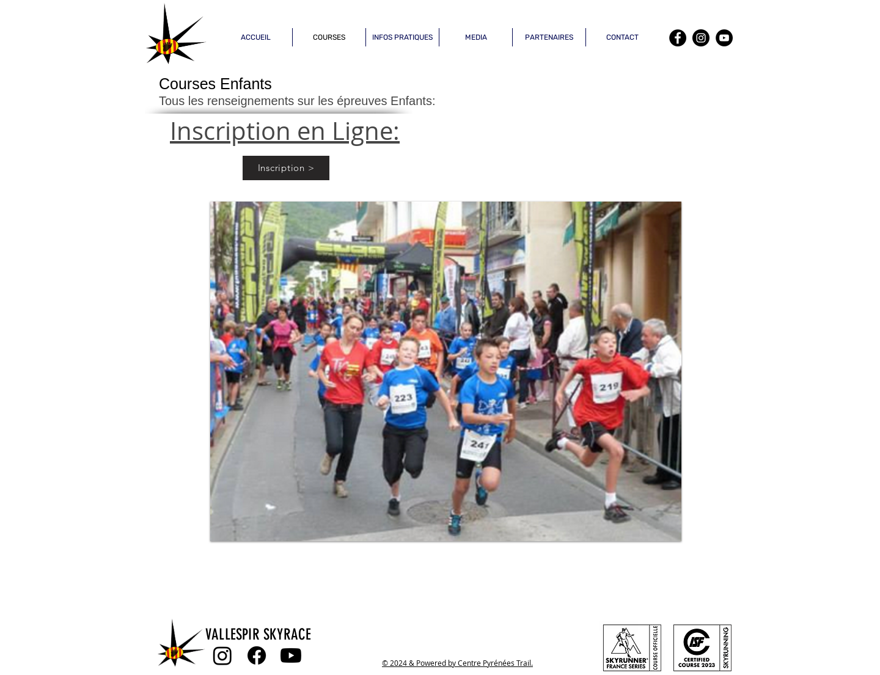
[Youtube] (291, 655)
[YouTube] (724, 37)
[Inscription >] (286, 168)
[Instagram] (701, 37)
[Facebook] (677, 37)
